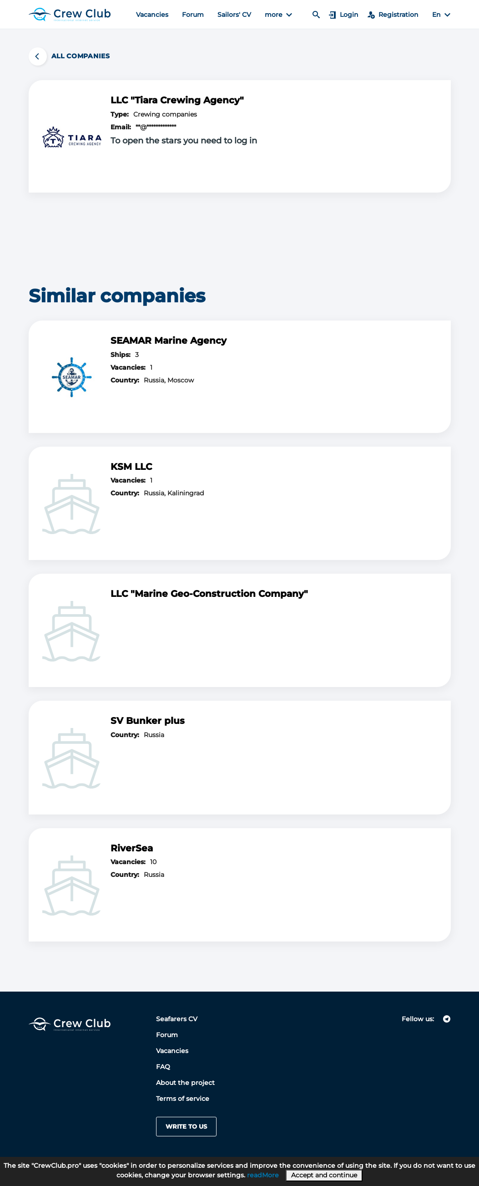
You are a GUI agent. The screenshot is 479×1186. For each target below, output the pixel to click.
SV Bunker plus (148, 720)
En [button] (441, 14)
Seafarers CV (176, 1019)
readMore (263, 1175)
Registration (393, 14)
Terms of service (182, 1098)
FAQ (163, 1067)
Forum (193, 14)
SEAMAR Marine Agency (169, 340)
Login (343, 14)
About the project (185, 1083)
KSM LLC (131, 466)
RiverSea (132, 848)
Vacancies (152, 14)
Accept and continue (324, 1175)
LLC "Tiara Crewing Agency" (177, 100)
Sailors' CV (234, 14)
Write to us (186, 1126)
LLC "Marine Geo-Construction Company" (209, 593)
